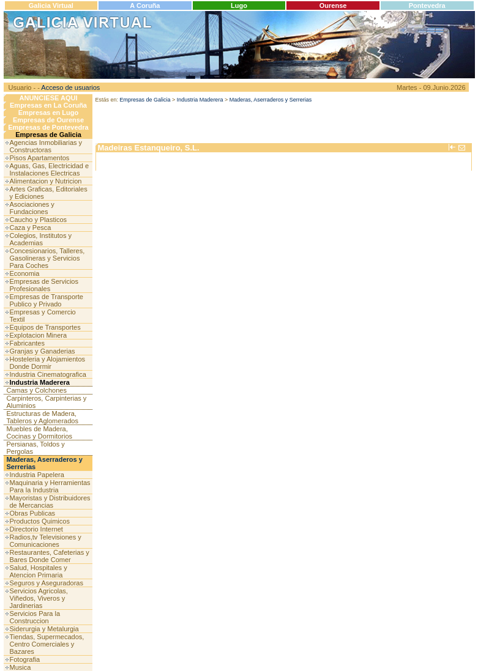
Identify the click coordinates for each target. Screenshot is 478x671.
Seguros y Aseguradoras (46, 583)
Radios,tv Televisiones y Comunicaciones (45, 540)
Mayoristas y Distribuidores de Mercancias (50, 501)
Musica (20, 667)
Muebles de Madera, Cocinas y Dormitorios (40, 432)
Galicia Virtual (51, 5)
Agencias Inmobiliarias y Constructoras (46, 146)
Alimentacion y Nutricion (46, 181)
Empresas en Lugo (48, 112)
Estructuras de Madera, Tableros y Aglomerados (42, 417)
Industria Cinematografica (48, 374)
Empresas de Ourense (48, 120)
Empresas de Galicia (48, 134)
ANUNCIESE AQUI (49, 98)
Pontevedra (427, 5)
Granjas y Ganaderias (42, 351)
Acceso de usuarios (70, 87)
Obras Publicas (33, 513)
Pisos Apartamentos (40, 157)
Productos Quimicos (40, 521)
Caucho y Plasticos (38, 219)
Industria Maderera (40, 382)
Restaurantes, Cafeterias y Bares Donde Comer (49, 556)
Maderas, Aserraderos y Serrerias (271, 100)
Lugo (239, 5)
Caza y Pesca (30, 227)
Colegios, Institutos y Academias (41, 239)
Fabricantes (27, 343)
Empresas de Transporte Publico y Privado (46, 300)
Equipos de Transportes (45, 327)
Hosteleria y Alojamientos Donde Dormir (48, 362)
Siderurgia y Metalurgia (44, 628)
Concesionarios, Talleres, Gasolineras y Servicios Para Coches (47, 258)
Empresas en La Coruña (48, 105)
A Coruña (145, 5)
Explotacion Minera (38, 335)
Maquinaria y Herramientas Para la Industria (50, 486)
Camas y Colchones (37, 390)
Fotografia (25, 659)
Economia (25, 273)
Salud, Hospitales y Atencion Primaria (38, 571)
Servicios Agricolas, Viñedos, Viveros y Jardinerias (39, 598)
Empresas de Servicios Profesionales (44, 285)
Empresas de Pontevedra (48, 127)
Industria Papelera (37, 474)
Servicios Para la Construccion (35, 617)
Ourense (333, 5)
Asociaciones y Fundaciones (32, 208)
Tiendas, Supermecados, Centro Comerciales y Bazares (47, 644)
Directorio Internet (36, 529)
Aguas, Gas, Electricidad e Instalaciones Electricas (49, 169)
